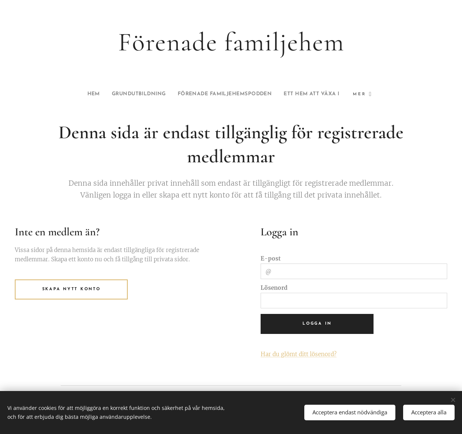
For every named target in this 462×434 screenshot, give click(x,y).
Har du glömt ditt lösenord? (299, 354)
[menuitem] (78, 94)
